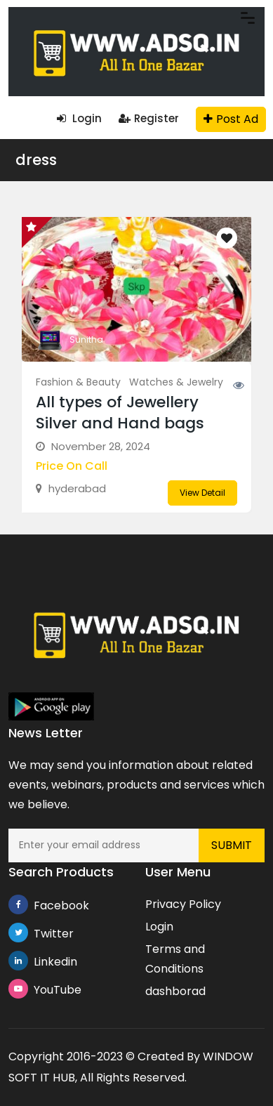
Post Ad (231, 119)
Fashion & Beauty (78, 382)
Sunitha (86, 339)
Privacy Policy (183, 904)
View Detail (202, 493)
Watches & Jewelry (176, 382)
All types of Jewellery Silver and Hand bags (120, 413)
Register (149, 118)
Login (79, 118)
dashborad (175, 991)
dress (36, 160)
